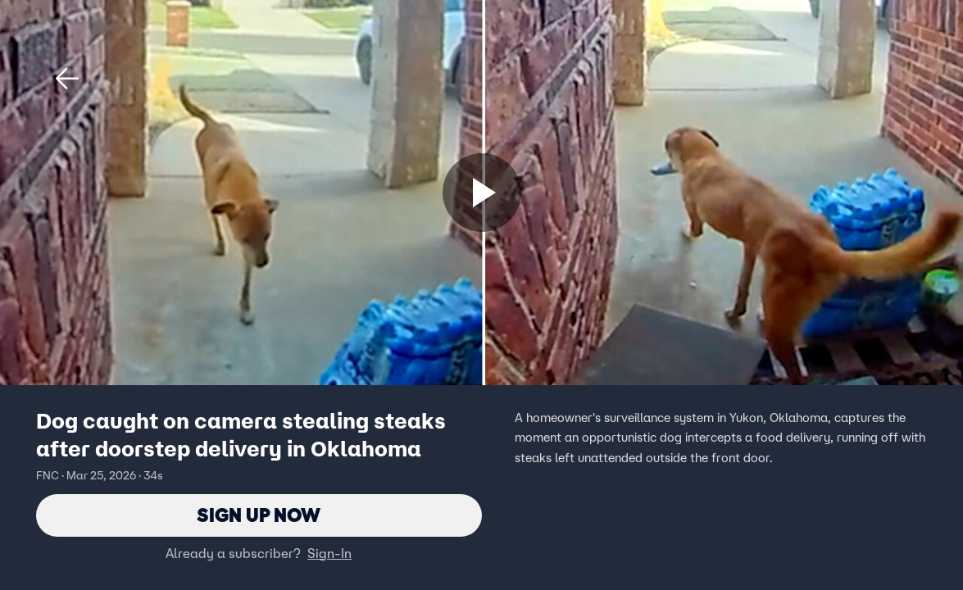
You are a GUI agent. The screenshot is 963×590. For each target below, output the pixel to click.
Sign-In (329, 553)
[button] (67, 79)
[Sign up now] (482, 192)
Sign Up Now (258, 515)
